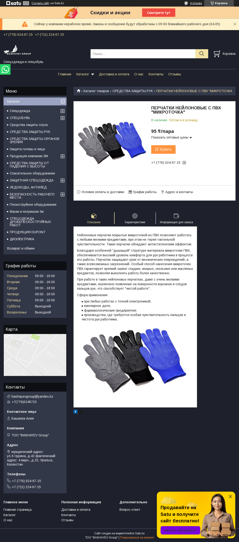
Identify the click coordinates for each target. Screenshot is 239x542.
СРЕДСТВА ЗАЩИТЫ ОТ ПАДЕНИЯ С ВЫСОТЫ (29, 164)
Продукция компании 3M (29, 156)
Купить (166, 149)
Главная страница (18, 509)
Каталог (82, 74)
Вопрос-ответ (130, 509)
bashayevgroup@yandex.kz (32, 396)
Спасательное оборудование (32, 173)
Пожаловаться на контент (137, 537)
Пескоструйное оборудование (33, 204)
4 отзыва (196, 3)
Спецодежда (20, 111)
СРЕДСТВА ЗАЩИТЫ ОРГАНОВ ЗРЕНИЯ (34, 140)
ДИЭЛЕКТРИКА (22, 239)
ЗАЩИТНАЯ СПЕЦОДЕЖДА (31, 180)
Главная (64, 74)
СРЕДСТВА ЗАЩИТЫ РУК (132, 91)
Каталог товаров (96, 91)
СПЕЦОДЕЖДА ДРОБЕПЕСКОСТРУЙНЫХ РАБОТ (30, 222)
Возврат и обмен (21, 248)
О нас (139, 74)
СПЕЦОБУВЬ (20, 118)
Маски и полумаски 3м (27, 211)
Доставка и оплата (114, 74)
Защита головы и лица (27, 149)
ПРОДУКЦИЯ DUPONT (28, 232)
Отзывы (174, 74)
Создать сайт (40, 3)
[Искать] (201, 53)
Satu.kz (140, 533)
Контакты (155, 74)
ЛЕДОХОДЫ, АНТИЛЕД (28, 187)
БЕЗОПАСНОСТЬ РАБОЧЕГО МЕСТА (32, 195)
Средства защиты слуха (29, 125)
